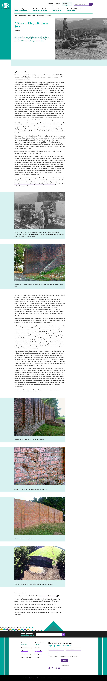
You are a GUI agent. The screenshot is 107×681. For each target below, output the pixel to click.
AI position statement (65, 678)
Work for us (38, 657)
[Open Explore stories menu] (74, 11)
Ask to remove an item (52, 678)
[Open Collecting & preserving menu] (41, 11)
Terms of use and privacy (27, 678)
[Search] (91, 4)
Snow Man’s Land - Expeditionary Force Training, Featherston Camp (41, 234)
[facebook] (49, 668)
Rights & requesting (26, 657)
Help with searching (26, 654)
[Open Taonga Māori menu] (58, 11)
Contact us (37, 648)
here (16, 315)
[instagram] (56, 668)
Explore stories (22, 15)
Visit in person (38, 654)
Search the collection (26, 648)
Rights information (40, 678)
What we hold (24, 651)
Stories (30, 15)
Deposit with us (38, 651)
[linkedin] (52, 668)
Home (15, 15)
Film (34, 15)
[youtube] (59, 668)
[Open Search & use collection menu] (21, 11)
